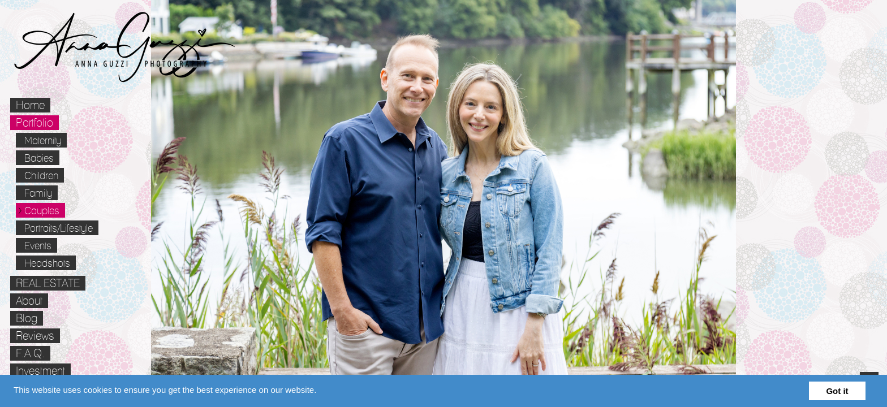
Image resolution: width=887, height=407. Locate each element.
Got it (837, 391)
